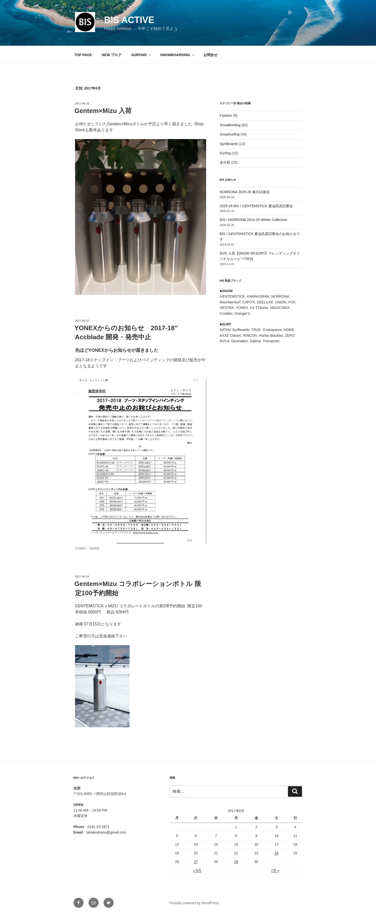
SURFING (141, 55)
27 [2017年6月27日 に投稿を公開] (196, 862)
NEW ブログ (112, 55)
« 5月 (197, 870)
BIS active (129, 20)
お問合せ (210, 55)
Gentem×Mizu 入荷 (103, 111)
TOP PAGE (83, 55)
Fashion (226, 115)
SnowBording (230, 125)
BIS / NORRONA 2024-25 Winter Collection (253, 220)
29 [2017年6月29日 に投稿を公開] (236, 862)
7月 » (275, 870)
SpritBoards (229, 144)
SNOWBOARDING (177, 55)
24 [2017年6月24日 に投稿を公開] (276, 853)
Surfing (225, 153)
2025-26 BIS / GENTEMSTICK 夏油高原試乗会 (256, 206)
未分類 (225, 162)
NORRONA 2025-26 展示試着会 (245, 192)
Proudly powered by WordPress (194, 903)
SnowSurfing (229, 134)
